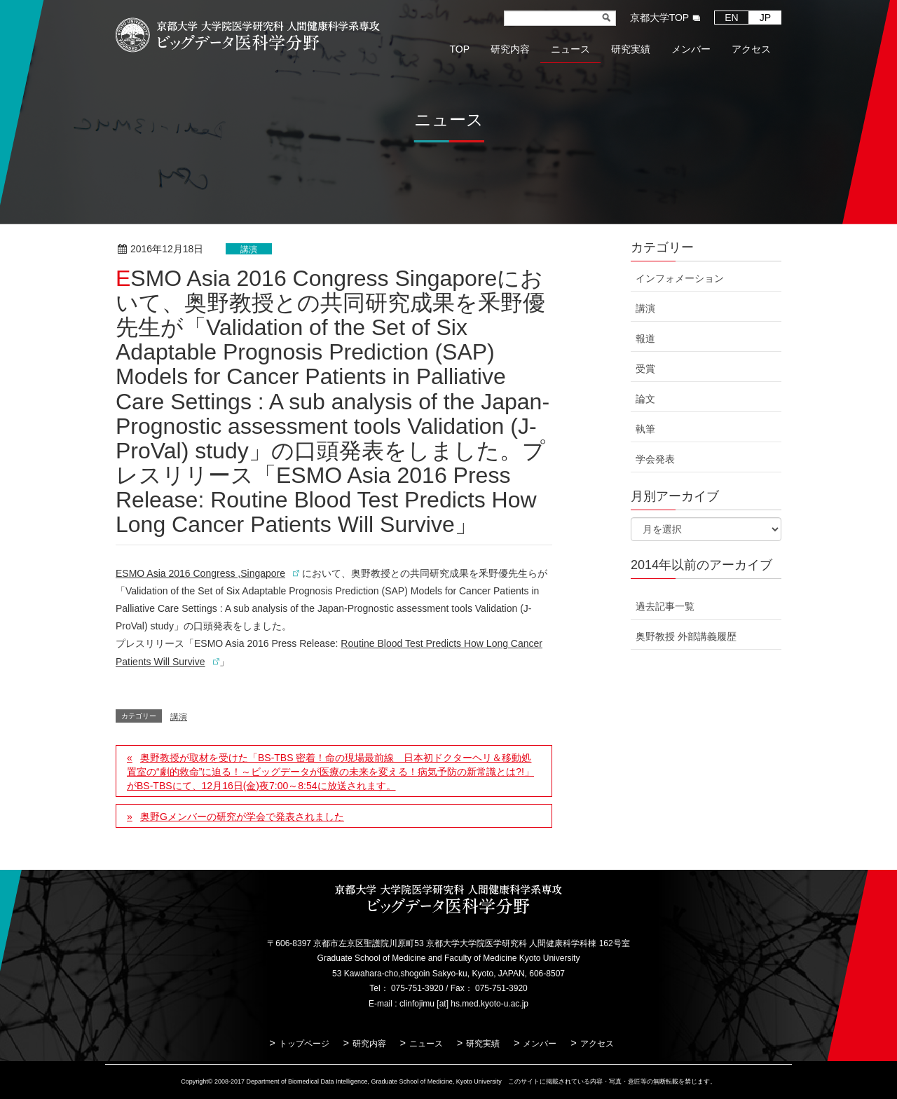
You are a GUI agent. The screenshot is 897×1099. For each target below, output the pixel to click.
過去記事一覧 (665, 606)
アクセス (597, 1044)
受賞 (645, 368)
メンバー (539, 1044)
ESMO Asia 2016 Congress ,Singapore (200, 573)
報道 (645, 338)
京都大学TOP (660, 17)
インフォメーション (680, 278)
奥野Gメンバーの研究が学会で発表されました (242, 816)
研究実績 (483, 1044)
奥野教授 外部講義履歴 (686, 636)
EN (731, 17)
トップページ (304, 1044)
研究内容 (369, 1044)
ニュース (426, 1044)
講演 (248, 249)
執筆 (645, 429)
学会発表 (655, 459)
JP (765, 17)
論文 (645, 398)
